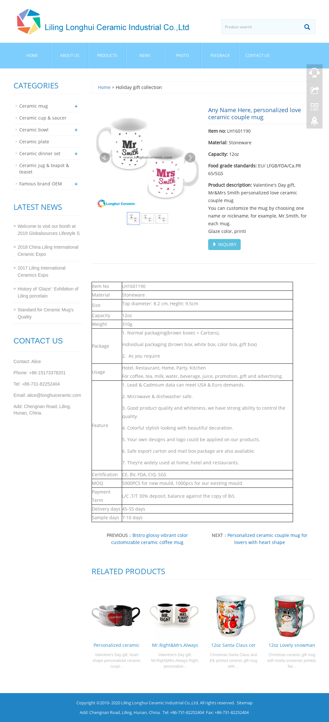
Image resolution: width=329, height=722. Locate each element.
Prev (105, 158)
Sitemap (245, 703)
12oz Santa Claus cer (233, 645)
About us (69, 55)
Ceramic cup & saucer (43, 118)
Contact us (257, 55)
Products (107, 55)
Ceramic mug (33, 106)
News (144, 55)
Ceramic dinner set (39, 153)
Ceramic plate (34, 141)
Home (32, 55)
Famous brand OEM (40, 184)
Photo (182, 55)
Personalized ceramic (116, 645)
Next (190, 158)
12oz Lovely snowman (292, 645)
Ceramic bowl (34, 130)
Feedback (220, 55)
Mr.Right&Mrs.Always (175, 645)
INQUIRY (224, 244)
